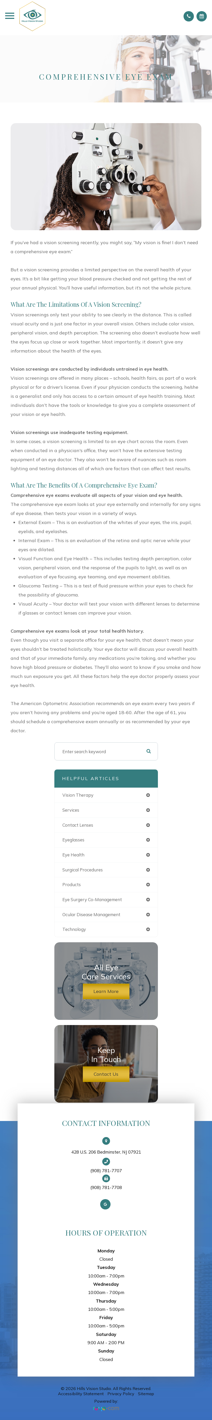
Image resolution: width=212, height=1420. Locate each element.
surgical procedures (82, 869)
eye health (73, 854)
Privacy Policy (120, 1393)
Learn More (106, 991)
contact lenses (77, 825)
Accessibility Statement (81, 1393)
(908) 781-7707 (106, 1170)
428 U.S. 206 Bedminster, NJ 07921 (106, 1152)
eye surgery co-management (92, 899)
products (71, 884)
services (70, 810)
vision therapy (77, 795)
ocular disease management (91, 914)
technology (74, 929)
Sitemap (146, 1393)
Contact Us (106, 1074)
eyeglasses (73, 839)
